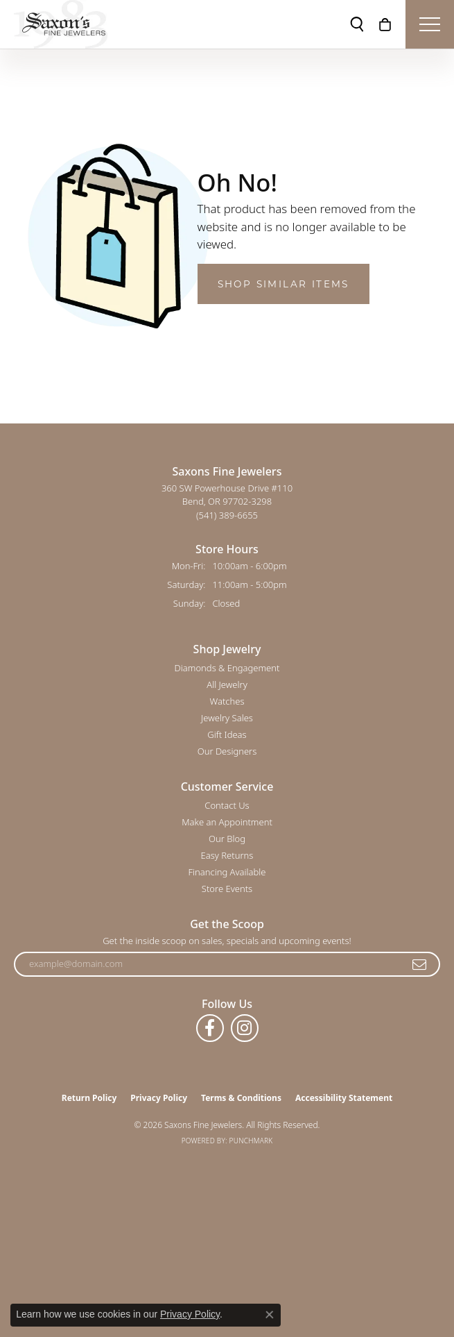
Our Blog (227, 838)
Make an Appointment (227, 822)
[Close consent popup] (269, 1315)
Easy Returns (227, 855)
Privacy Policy (158, 1098)
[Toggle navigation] (429, 24)
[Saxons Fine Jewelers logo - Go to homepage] (60, 24)
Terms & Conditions (241, 1098)
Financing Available (226, 872)
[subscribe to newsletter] (420, 964)
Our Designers (227, 751)
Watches (227, 701)
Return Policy (89, 1098)
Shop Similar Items (283, 283)
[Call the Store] (227, 515)
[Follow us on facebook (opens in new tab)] (210, 1028)
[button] (357, 24)
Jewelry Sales (227, 718)
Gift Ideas (226, 734)
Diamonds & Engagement (227, 668)
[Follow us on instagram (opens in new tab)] (245, 1028)
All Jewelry (227, 684)
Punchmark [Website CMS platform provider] (251, 1140)
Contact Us (226, 805)
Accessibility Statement (343, 1098)
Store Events (227, 888)
